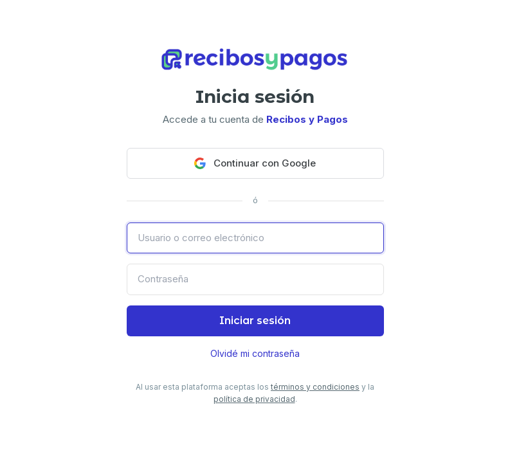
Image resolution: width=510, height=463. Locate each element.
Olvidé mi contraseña (255, 353)
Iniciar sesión (255, 320)
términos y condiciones (315, 387)
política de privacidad (254, 399)
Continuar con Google (255, 163)
